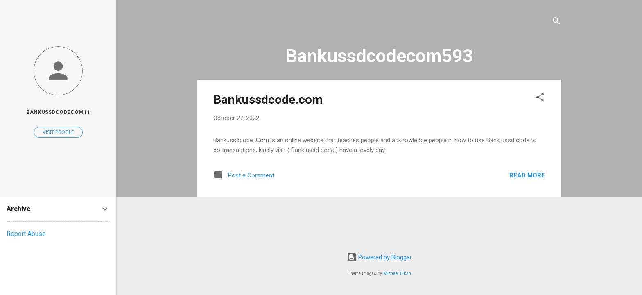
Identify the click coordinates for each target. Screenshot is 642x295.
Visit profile (58, 132)
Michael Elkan (397, 273)
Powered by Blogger (379, 257)
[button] (540, 98)
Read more (527, 175)
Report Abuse (26, 234)
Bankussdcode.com (268, 99)
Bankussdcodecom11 (58, 112)
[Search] (556, 22)
